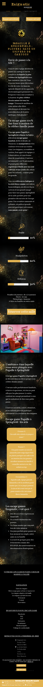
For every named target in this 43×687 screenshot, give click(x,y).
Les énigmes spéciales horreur (21, 596)
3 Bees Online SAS (28, 683)
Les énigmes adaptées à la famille (21, 593)
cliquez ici (30, 661)
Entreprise (21, 621)
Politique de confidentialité (21, 628)
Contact (21, 600)
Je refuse (21, 670)
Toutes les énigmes (21, 589)
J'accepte (21, 665)
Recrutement (21, 623)
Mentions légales (21, 626)
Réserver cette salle (21, 312)
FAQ (21, 616)
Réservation (21, 603)
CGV (21, 619)
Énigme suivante (33, 19)
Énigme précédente (11, 19)
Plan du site (21, 614)
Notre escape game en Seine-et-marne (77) (21, 591)
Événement (21, 598)
